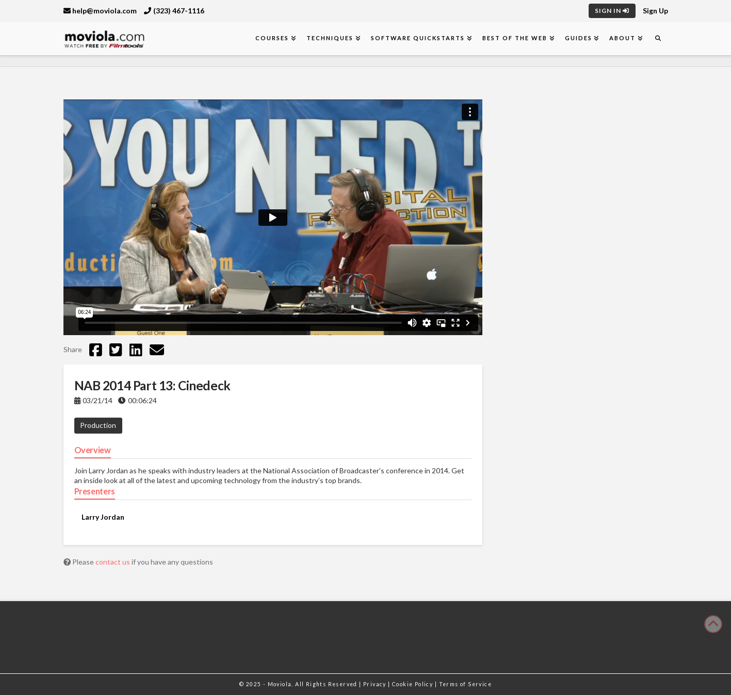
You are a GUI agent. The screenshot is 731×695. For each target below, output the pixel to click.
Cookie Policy (413, 684)
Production (98, 425)
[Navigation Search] (658, 38)
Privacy (375, 684)
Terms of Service (465, 684)
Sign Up (655, 10)
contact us (113, 561)
